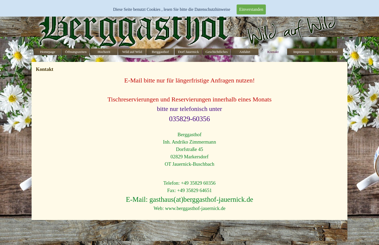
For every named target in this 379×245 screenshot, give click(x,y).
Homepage (47, 52)
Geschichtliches (217, 52)
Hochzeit (104, 52)
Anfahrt (244, 52)
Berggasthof (160, 52)
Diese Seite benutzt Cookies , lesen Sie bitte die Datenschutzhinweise (171, 9)
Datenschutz (329, 52)
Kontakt (273, 52)
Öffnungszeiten (76, 52)
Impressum (301, 52)
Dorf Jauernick (188, 52)
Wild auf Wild (132, 52)
